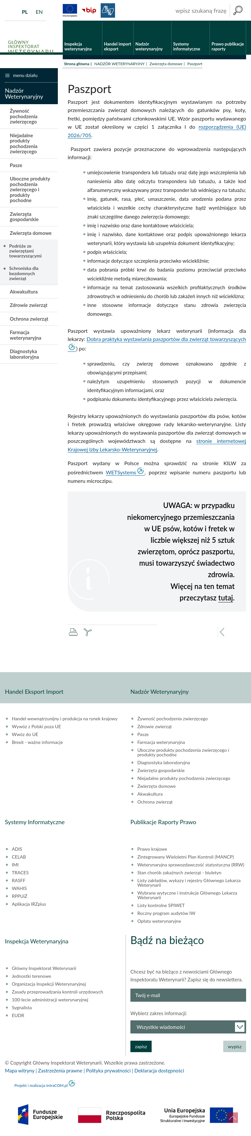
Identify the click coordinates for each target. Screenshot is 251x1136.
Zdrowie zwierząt (28, 306)
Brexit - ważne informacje (37, 743)
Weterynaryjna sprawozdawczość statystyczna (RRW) (190, 865)
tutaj (225, 598)
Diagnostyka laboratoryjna (24, 355)
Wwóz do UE (25, 735)
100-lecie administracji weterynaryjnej (50, 1000)
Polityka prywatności (108, 1071)
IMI (15, 865)
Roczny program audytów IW (166, 914)
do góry (232, 1117)
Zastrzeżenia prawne (60, 1071)
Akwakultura (24, 292)
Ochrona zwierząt (29, 319)
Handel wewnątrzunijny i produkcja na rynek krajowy (64, 719)
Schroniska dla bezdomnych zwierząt (24, 274)
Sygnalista (22, 1008)
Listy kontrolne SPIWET (161, 906)
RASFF (18, 881)
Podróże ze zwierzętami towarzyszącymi (25, 251)
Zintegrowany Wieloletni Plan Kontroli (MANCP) (185, 858)
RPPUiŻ (19, 897)
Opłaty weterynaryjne (159, 922)
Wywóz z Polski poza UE (36, 727)
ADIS (17, 850)
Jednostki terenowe (31, 977)
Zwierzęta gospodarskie (24, 217)
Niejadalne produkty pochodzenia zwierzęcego (24, 144)
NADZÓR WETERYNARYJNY (119, 64)
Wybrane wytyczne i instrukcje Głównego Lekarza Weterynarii (187, 896)
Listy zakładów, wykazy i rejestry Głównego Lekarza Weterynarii (189, 883)
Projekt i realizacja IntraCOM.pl (41, 1086)
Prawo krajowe (152, 850)
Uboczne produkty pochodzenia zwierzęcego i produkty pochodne (30, 190)
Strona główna (76, 64)
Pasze (16, 166)
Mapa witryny (19, 1071)
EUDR (18, 1016)
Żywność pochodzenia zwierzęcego (24, 117)
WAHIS (19, 889)
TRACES (20, 873)
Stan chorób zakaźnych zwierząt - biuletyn (179, 873)
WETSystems (121, 473)
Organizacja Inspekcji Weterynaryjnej (49, 985)
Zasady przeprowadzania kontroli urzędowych (57, 993)
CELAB (19, 858)
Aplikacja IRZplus (29, 905)
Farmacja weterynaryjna (25, 336)
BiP (89, 10)
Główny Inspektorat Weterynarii (44, 969)
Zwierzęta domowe (166, 64)
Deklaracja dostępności (159, 1071)
